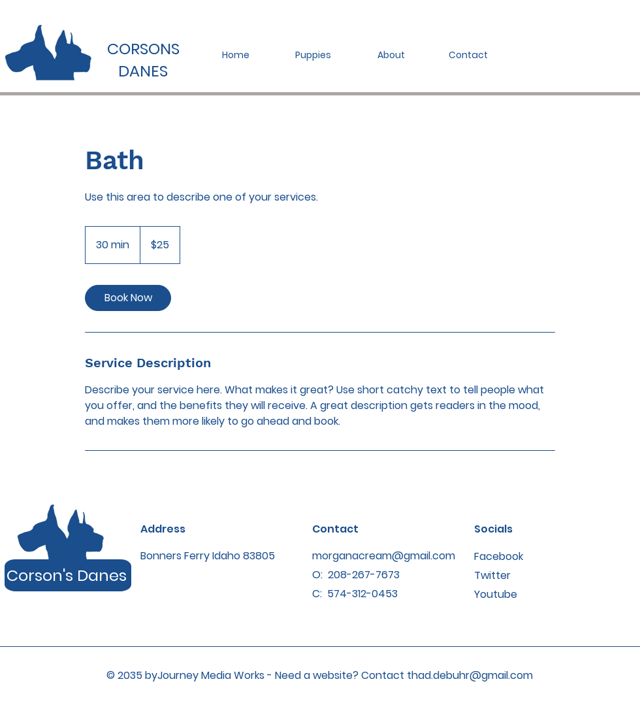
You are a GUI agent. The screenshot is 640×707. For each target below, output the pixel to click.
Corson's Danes (67, 575)
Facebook (498, 556)
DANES (143, 71)
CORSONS (143, 48)
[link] (128, 298)
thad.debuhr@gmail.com (470, 675)
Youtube (495, 594)
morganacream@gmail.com (383, 555)
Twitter (492, 575)
